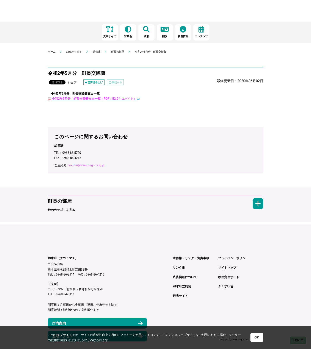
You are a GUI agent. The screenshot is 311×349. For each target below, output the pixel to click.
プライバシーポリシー (233, 258)
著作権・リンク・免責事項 (191, 258)
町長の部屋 (117, 51)
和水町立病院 (182, 286)
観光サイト (180, 296)
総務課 (96, 51)
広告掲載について (185, 277)
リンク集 (179, 267)
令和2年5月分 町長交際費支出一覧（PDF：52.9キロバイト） (93, 98)
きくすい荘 (225, 286)
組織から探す (74, 51)
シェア (72, 82)
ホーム (52, 51)
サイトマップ (227, 267)
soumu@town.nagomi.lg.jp (87, 165)
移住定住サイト (228, 277)
